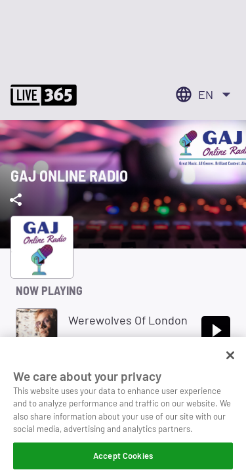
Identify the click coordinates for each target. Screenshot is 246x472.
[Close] (230, 361)
